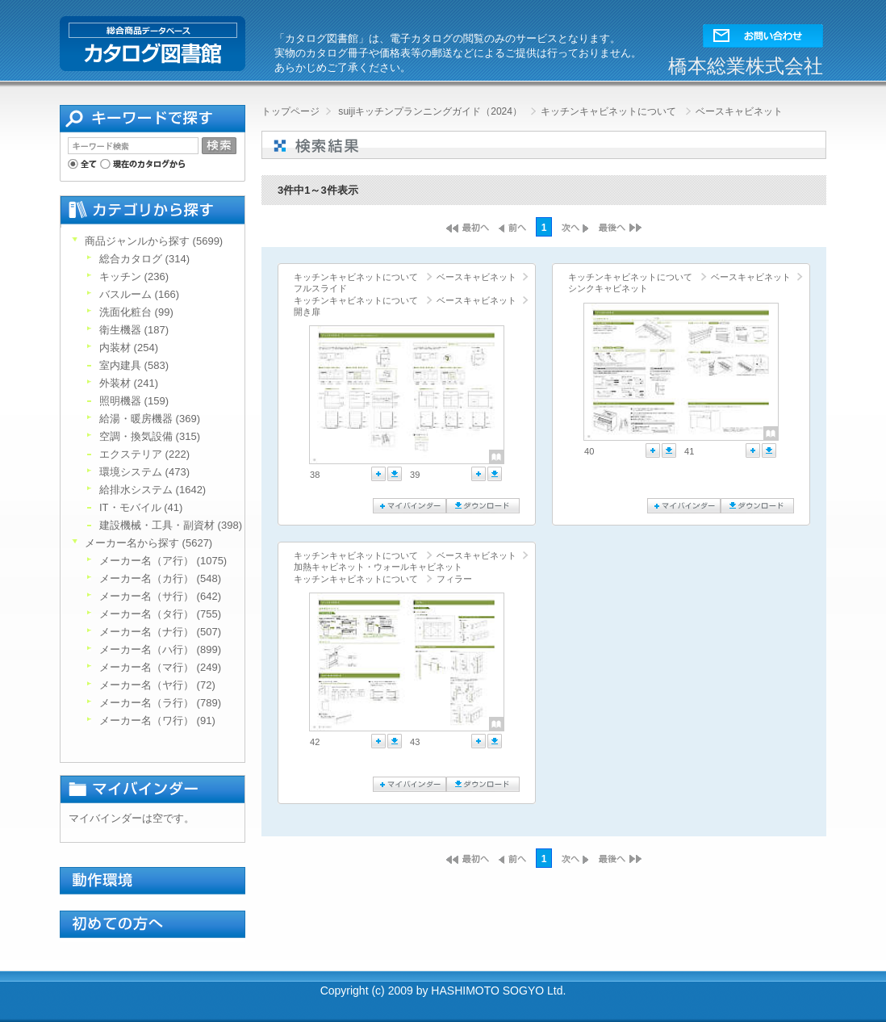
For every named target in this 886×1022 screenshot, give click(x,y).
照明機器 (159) (134, 401)
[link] (358, 394)
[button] (763, 32)
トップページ (290, 111)
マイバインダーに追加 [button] (378, 474)
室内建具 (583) (134, 365)
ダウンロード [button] (394, 474)
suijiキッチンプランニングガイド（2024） (430, 111)
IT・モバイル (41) (140, 507)
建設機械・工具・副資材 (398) (170, 525)
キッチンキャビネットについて (608, 111)
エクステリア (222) (144, 454)
